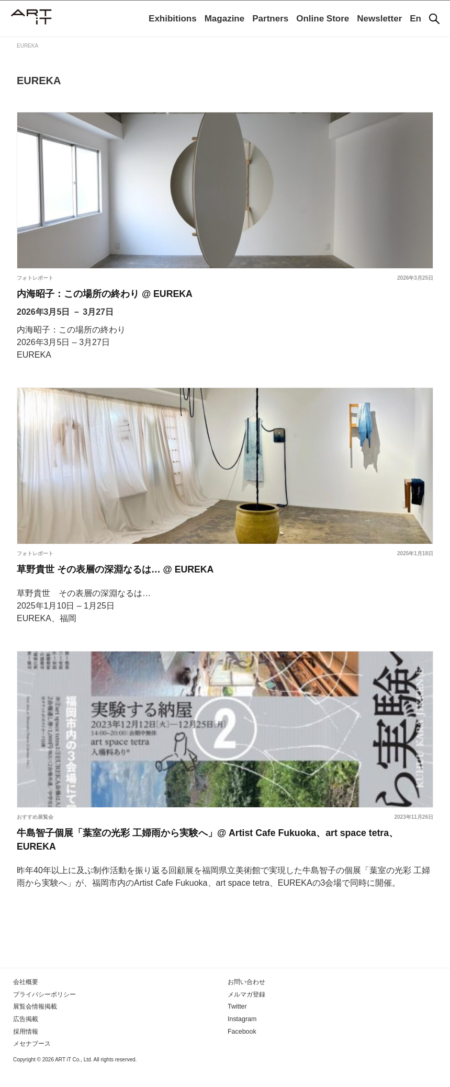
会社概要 (25, 1000)
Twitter (237, 1024)
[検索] (434, 19)
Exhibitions (173, 19)
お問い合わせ (246, 1000)
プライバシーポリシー (44, 1012)
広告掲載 (25, 1036)
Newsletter (379, 19)
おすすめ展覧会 (35, 826)
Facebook (241, 1048)
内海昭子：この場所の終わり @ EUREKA (115, 296)
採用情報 (25, 1048)
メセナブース (32, 1060)
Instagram (241, 1036)
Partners (270, 19)
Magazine (225, 19)
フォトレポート (35, 278)
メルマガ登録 (246, 1012)
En (415, 19)
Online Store (322, 19)
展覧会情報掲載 (35, 1024)
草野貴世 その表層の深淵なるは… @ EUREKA (127, 576)
